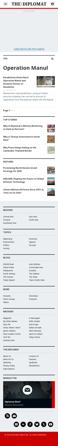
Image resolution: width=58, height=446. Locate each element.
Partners (32, 359)
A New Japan (34, 318)
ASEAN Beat (8, 264)
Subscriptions (9, 369)
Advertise (7, 362)
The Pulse (33, 277)
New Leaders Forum (12, 334)
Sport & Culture (35, 334)
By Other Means (10, 321)
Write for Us (8, 359)
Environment (8, 242)
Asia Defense (34, 264)
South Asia (33, 220)
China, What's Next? (12, 327)
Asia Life (6, 324)
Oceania (6, 220)
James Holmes (9, 330)
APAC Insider (34, 321)
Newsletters (34, 365)
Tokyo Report (9, 280)
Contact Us (34, 356)
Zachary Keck (9, 340)
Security (32, 245)
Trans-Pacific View (36, 280)
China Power (8, 267)
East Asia (33, 216)
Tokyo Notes (34, 337)
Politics (6, 245)
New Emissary (35, 330)
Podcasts (33, 299)
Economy (33, 239)
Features (7, 296)
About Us (7, 356)
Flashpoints (8, 270)
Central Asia (8, 216)
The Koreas (8, 277)
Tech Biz (6, 337)
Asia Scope (33, 324)
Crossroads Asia (36, 267)
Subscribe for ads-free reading (29, 48)
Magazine (7, 318)
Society (6, 248)
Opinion (32, 242)
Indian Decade (35, 327)
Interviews (33, 296)
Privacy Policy (9, 365)
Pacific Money (9, 273)
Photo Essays (9, 299)
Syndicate (33, 362)
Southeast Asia (9, 223)
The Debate (34, 273)
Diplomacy (7, 239)
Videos (6, 302)
